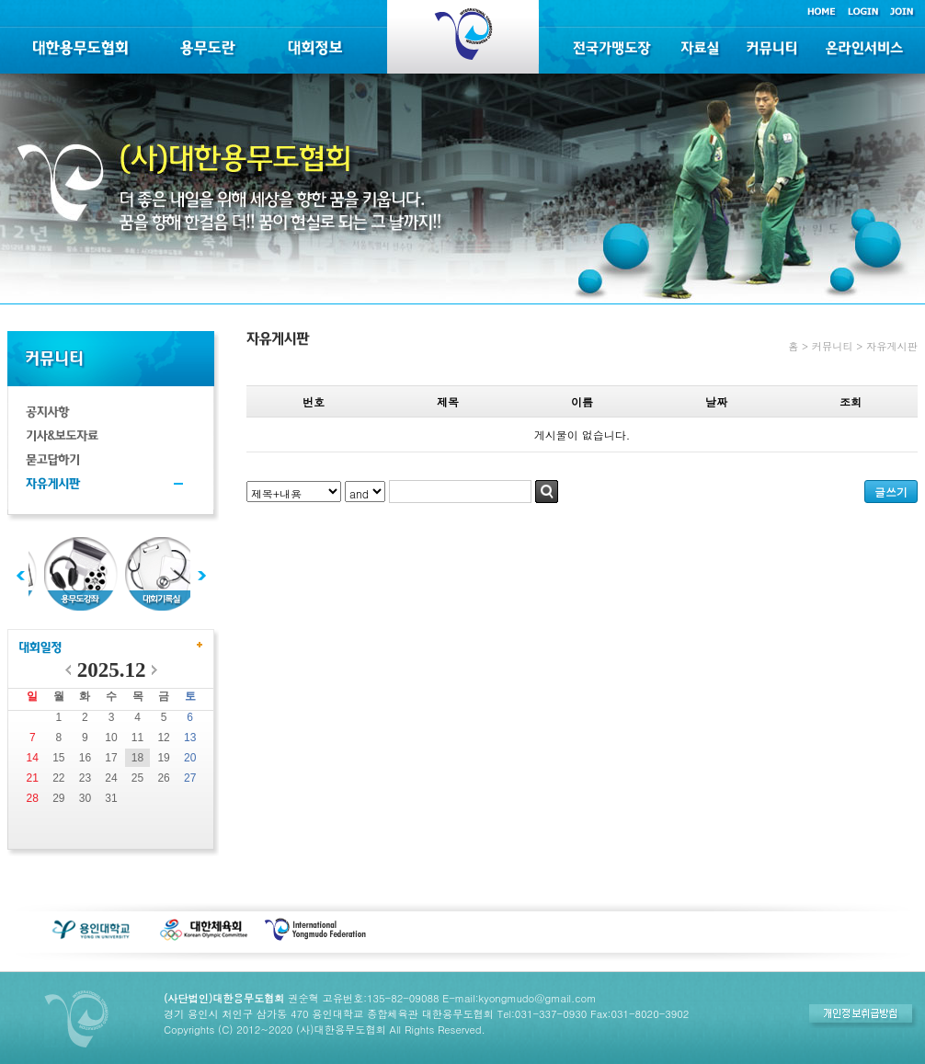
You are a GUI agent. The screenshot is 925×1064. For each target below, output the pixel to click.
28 (33, 798)
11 (137, 737)
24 (111, 778)
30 (85, 798)
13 (190, 737)
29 (58, 798)
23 (85, 778)
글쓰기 (891, 491)
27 (190, 778)
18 (137, 757)
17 (111, 757)
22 (58, 778)
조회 (850, 401)
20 (190, 757)
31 (111, 798)
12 (163, 737)
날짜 (716, 401)
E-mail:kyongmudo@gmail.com (519, 997)
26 (163, 778)
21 (33, 778)
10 (111, 737)
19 (163, 757)
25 (137, 778)
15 (58, 757)
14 (33, 757)
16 (85, 757)
